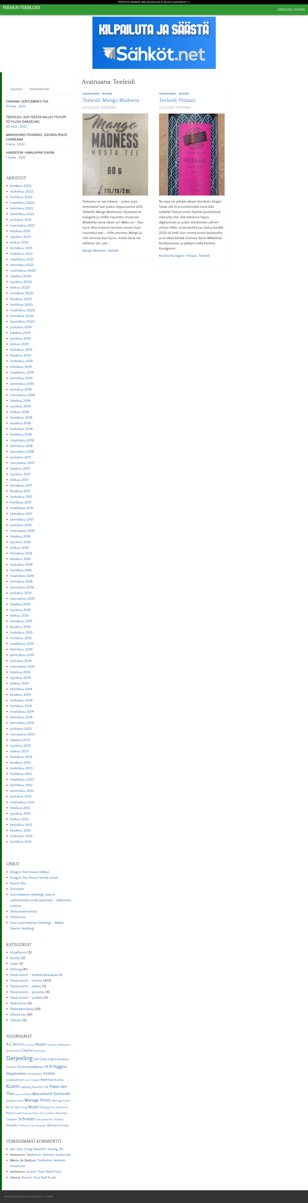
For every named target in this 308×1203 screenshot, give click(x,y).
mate (14, 964)
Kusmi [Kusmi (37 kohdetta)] (12, 1086)
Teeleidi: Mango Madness (110, 100)
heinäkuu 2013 (21, 757)
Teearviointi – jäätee (25, 986)
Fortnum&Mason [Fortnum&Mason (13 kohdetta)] (31, 1067)
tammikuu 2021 (22, 265)
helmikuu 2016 (21, 581)
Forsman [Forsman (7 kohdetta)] (11, 1067)
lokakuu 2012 (20, 808)
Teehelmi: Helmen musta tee (49, 1155)
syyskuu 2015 (20, 610)
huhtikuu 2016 (21, 570)
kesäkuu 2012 (20, 830)
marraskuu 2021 (22, 225)
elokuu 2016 (19, 548)
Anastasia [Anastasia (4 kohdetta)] (30, 1045)
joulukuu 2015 (21, 593)
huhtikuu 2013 (21, 774)
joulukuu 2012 (20, 796)
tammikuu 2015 (22, 655)
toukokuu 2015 (21, 632)
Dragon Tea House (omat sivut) (34, 878)
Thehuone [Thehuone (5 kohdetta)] (24, 1125)
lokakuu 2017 (20, 468)
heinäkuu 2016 (21, 553)
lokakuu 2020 (20, 276)
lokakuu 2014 (20, 672)
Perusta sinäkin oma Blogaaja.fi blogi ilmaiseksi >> (154, 2)
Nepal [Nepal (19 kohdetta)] (33, 1107)
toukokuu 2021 (21, 254)
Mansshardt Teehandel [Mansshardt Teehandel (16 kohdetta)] (51, 1094)
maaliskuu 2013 (22, 779)
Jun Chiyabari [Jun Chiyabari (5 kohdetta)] (33, 1080)
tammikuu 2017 (22, 519)
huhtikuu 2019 (21, 367)
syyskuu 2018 (20, 406)
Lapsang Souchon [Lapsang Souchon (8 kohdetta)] (31, 1087)
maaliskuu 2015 (22, 644)
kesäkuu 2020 (21, 299)
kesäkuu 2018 (20, 423)
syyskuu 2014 (20, 678)
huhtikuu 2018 (21, 434)
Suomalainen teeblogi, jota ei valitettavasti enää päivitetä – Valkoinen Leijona (40, 900)
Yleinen (16, 1020)
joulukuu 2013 (21, 729)
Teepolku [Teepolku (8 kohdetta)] (12, 1125)
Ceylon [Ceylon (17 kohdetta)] (27, 1050)
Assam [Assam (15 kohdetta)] (40, 1044)
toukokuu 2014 (21, 700)
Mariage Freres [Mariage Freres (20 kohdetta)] (37, 1100)
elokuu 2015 (19, 616)
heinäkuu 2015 (21, 621)
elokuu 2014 (19, 683)
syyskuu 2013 (20, 746)
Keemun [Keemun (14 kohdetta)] (47, 1080)
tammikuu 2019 (22, 384)
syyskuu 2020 (21, 282)
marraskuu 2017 (22, 463)
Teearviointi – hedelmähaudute (34, 975)
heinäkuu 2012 (21, 825)
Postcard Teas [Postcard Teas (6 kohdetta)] (30, 1113)
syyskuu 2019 (20, 338)
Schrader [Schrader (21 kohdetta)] (26, 1119)
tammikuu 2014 (22, 723)
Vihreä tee (18, 1015)
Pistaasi (192, 256)
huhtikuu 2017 (20, 502)
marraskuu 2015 (22, 599)
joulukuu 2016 (21, 525)
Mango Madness (94, 250)
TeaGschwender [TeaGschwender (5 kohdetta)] (44, 1119)
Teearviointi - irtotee (97, 93)
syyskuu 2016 (20, 542)
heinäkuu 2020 (21, 293)
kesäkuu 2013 (20, 763)
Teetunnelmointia (23, 911)
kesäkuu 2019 (20, 355)
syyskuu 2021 (20, 237)
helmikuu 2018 (21, 446)
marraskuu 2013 (22, 734)
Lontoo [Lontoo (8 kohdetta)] (27, 1094)
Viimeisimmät (39, 89)
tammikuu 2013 (22, 791)
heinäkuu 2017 (21, 485)
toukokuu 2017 (21, 497)
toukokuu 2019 (21, 361)
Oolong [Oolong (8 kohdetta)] (44, 1107)
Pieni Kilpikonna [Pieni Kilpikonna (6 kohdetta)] (59, 1107)
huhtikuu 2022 (21, 197)
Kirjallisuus (18, 952)
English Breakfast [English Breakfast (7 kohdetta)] (58, 1059)
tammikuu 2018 (22, 452)
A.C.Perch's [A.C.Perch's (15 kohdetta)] (15, 1044)
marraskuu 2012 (22, 802)
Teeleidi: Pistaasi (177, 100)
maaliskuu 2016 (22, 576)
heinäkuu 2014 (21, 689)
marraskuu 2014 (22, 666)
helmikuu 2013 (21, 785)
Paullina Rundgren (172, 256)
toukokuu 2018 (21, 429)
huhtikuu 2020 (21, 305)
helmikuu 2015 (21, 649)
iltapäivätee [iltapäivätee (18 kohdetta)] (16, 1073)
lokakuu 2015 (20, 604)
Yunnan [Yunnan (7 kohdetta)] (64, 1125)
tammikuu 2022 (22, 214)
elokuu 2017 (19, 480)
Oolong (16, 969)
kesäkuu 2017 (20, 491)
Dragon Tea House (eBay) (29, 872)
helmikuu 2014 (21, 717)
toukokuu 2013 (21, 768)
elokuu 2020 (20, 287)
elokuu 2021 (19, 242)
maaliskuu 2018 (22, 440)
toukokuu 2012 (21, 836)
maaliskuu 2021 (22, 259)
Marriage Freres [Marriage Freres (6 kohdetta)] (61, 1100)
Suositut (16, 89)
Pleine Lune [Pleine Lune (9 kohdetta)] (14, 1113)
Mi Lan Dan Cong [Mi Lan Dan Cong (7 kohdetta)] (16, 1107)
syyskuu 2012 (20, 813)
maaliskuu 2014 (22, 712)
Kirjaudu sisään (291, 9)
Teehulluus (18, 1003)
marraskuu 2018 (22, 395)
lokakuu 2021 (20, 231)
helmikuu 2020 (22, 316)
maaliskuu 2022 (22, 203)
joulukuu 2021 (20, 220)
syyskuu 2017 (20, 474)
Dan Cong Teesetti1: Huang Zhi (40, 1149)
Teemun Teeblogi (21, 7)
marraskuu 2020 (23, 271)
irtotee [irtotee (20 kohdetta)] (49, 1073)
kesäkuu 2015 (20, 627)
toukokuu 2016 (21, 565)
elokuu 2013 (19, 751)
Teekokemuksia (22, 1009)
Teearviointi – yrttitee (26, 998)
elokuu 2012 (19, 819)
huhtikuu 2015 (21, 638)
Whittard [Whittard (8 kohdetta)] (53, 1125)
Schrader (17, 889)
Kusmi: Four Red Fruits (44, 1172)
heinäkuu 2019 (21, 350)
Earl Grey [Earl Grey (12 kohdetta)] (40, 1059)
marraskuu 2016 (22, 531)
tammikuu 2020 (22, 321)
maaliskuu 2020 (22, 310)
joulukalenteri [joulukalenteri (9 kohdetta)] (15, 1080)
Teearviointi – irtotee (26, 981)
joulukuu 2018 (21, 389)
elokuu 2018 (19, 412)
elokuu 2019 (19, 344)
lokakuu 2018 (20, 401)
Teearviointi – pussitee (27, 992)
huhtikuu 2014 (21, 706)
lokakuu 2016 (20, 536)
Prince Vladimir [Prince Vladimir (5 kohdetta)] (48, 1113)
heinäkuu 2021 (21, 248)
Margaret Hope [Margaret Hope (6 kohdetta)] (15, 1100)
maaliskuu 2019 (22, 372)
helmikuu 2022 (21, 208)
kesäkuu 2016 (20, 559)
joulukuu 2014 (20, 661)
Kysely (15, 958)
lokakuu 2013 (20, 740)
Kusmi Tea (18, 883)
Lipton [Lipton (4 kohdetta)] (18, 1094)
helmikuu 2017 (21, 514)
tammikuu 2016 (22, 587)
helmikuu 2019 (21, 378)
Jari (12, 1149)
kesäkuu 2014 (20, 695)
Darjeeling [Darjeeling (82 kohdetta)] (19, 1058)
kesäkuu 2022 (20, 186)
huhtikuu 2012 (21, 842)
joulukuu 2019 (21, 327)
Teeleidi (112, 250)
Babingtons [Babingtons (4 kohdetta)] (52, 1045)
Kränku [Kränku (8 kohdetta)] (59, 1080)
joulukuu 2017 (20, 457)
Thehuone (18, 917)
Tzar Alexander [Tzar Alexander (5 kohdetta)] (38, 1125)
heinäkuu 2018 (21, 418)
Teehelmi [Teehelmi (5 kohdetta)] (59, 1119)
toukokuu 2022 (21, 191)
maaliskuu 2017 (22, 508)
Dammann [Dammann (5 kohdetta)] (39, 1051)
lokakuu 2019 (20, 333)
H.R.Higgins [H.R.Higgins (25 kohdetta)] (56, 1066)
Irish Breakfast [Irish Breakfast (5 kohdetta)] (34, 1074)
